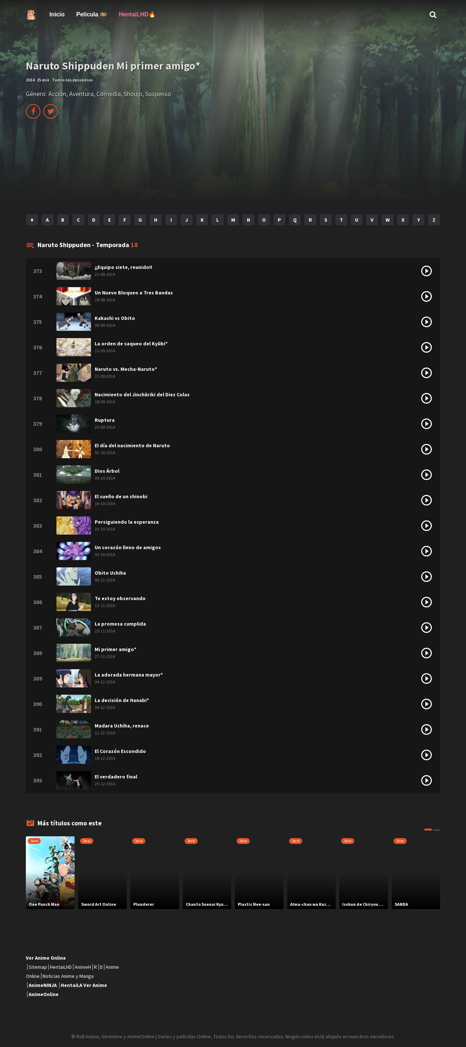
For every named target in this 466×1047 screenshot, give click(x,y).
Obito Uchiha (110, 573)
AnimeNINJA (43, 985)
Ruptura (105, 420)
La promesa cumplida (120, 623)
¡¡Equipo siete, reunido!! (123, 267)
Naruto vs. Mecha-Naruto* (126, 369)
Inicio (57, 14)
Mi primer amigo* (115, 649)
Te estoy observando (120, 598)
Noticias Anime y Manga (68, 976)
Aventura (81, 94)
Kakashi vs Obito (115, 318)
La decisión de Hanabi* (122, 700)
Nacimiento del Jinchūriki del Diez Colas (142, 394)
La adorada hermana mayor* (129, 674)
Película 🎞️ (91, 14)
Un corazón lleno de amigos (128, 547)
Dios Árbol (107, 471)
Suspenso (158, 94)
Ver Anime (95, 985)
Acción (57, 94)
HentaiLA (71, 985)
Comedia (108, 94)
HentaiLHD (61, 967)
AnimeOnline (44, 994)
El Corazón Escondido (120, 751)
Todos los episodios (72, 80)
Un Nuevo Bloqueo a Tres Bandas (134, 292)
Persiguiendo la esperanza (127, 522)
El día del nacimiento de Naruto (132, 445)
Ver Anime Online (46, 958)
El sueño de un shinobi (121, 496)
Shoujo (133, 94)
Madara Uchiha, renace (122, 725)
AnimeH (83, 967)
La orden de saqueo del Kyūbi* (131, 343)
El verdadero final (116, 776)
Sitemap (38, 967)
